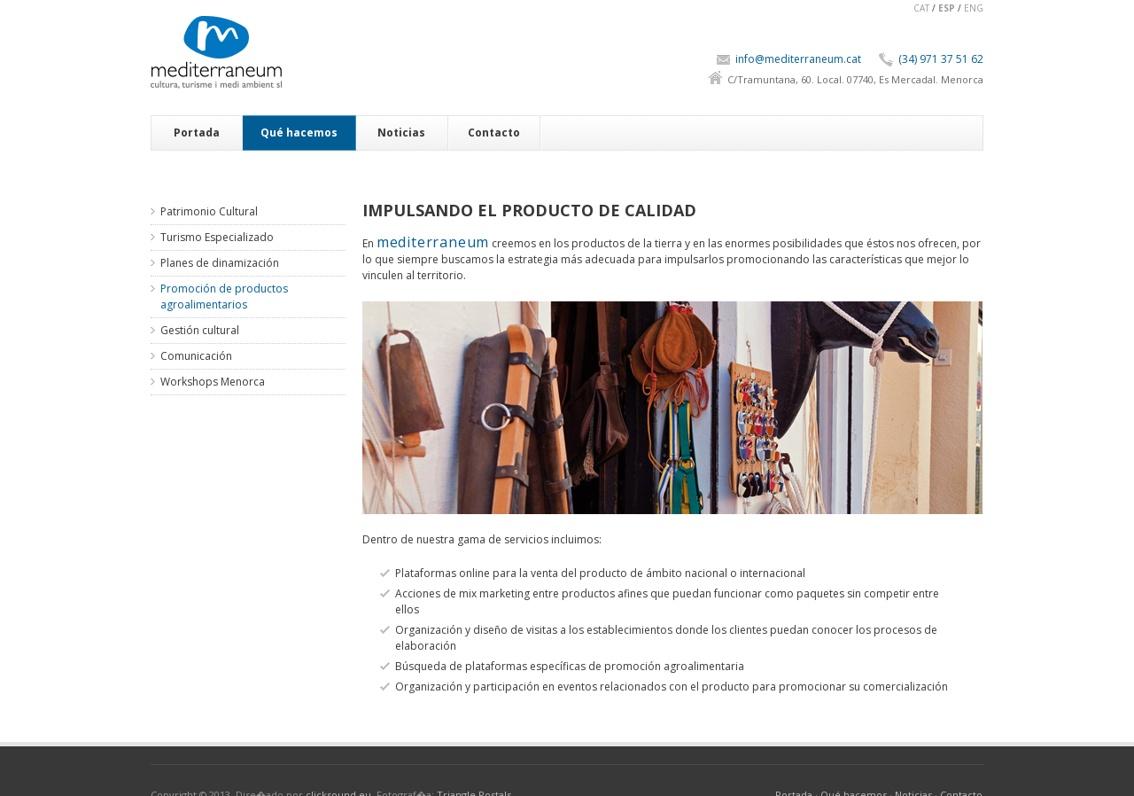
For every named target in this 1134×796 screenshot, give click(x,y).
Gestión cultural (199, 330)
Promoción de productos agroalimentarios (224, 296)
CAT (921, 8)
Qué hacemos (299, 132)
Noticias (401, 132)
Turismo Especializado (217, 237)
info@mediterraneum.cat (798, 58)
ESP (946, 8)
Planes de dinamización (219, 262)
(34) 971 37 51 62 (940, 58)
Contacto (494, 132)
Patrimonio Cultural (209, 211)
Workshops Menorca (212, 381)
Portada (197, 132)
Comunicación (196, 355)
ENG (973, 8)
